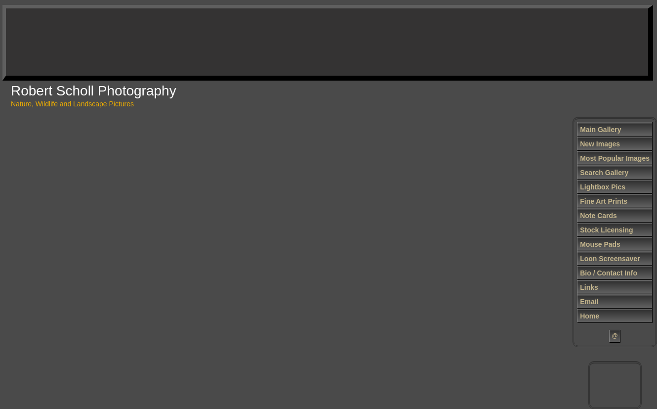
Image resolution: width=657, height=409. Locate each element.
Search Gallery (604, 173)
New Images (600, 144)
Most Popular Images (615, 158)
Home (589, 316)
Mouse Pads (600, 244)
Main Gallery (600, 130)
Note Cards (598, 216)
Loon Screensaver (610, 259)
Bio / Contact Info (608, 273)
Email (589, 302)
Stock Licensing (606, 230)
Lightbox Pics (602, 187)
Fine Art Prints (603, 201)
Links (589, 287)
